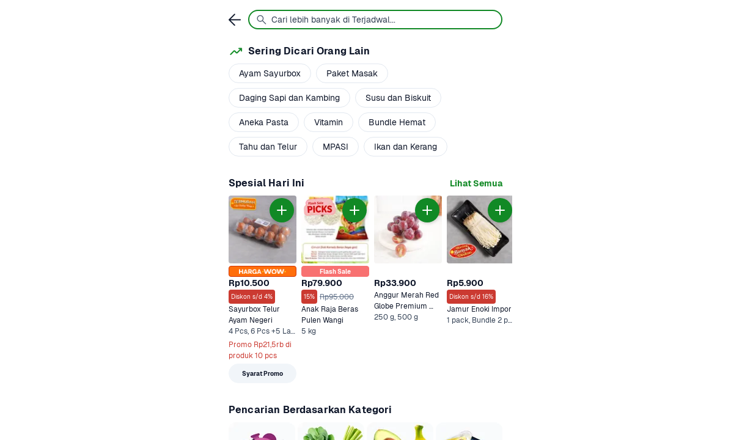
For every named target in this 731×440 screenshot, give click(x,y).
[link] (476, 183)
